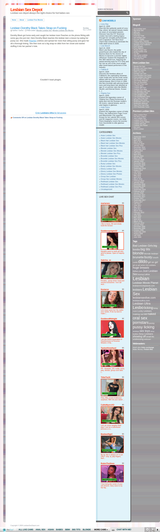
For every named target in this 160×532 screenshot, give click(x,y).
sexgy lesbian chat (140, 52)
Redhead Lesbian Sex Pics (111, 187)
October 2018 (139, 188)
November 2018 (139, 186)
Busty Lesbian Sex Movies (111, 166)
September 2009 (140, 232)
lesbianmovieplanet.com (144, 285)
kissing (141, 274)
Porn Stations (138, 48)
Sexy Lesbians (146, 334)
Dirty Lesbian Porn (140, 115)
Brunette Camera (140, 70)
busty (148, 257)
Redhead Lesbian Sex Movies (112, 184)
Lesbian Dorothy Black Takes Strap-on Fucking (38, 28)
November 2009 (139, 228)
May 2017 (137, 207)
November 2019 (139, 165)
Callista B (104, 69)
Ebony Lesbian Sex (108, 169)
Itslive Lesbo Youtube (141, 41)
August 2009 (138, 234)
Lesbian (141, 278)
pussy (151, 323)
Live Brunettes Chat (141, 93)
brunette (138, 257)
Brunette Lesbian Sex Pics (111, 161)
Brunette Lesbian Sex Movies (112, 158)
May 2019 (137, 175)
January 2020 (139, 161)
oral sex (140, 318)
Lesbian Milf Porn (140, 88)
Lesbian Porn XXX (140, 120)
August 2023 (138, 151)
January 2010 (139, 225)
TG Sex (136, 53)
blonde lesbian (151, 253)
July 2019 (137, 172)
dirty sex (137, 32)
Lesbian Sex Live (140, 124)
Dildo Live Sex (139, 72)
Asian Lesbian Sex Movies (111, 138)
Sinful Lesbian (139, 129)
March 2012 (138, 211)
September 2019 (140, 168)
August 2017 (138, 202)
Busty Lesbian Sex (108, 164)
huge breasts (141, 267)
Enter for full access (51, 113)
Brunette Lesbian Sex (109, 156)
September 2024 (140, 137)
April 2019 (137, 177)
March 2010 (138, 221)
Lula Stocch (105, 46)
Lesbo (138, 307)
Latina (147, 274)
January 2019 (139, 182)
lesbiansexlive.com (144, 297)
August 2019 (138, 170)
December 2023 (139, 147)
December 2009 (139, 226)
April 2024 (137, 140)
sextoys (136, 331)
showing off (139, 336)
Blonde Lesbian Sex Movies (63, 30)
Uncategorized (106, 189)
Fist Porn (137, 34)
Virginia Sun (105, 93)
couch (155, 257)
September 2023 (140, 149)
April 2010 (137, 219)
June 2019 (137, 174)
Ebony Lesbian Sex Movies (111, 171)
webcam (147, 339)
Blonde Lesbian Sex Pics (110, 153)
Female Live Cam (140, 73)
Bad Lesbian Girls (143, 245)
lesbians (137, 289)
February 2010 (139, 223)
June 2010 (137, 216)
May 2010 (137, 218)
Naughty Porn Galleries (142, 44)
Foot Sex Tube (139, 36)
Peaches (32, 41)
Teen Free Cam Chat (141, 105)
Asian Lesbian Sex (108, 135)
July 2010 (137, 214)
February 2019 (139, 181)
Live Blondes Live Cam (142, 91)
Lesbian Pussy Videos (141, 122)
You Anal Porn (139, 59)
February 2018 (139, 191)
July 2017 (137, 204)
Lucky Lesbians (145, 311)
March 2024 (138, 142)
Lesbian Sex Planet (141, 125)
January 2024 (139, 145)
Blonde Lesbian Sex (44, 30)
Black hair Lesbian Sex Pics (112, 146)
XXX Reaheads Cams (141, 107)
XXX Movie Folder (140, 57)
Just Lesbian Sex (140, 118)
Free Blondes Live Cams (142, 75)
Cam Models (109, 20)
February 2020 (139, 160)
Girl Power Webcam (141, 80)
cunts (135, 262)
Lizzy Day (104, 24)
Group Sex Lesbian (108, 176)
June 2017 (137, 205)
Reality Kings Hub (140, 50)
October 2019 (139, 167)
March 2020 (138, 158)
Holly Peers (105, 107)
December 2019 (139, 163)
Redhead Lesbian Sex (109, 182)
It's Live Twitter (139, 39)
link (157, 482)
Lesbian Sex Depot (26, 9)
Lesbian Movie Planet (145, 282)
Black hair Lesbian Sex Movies (113, 143)
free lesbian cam (139, 37)
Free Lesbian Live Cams (142, 77)
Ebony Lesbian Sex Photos (111, 174)
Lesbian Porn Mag (140, 89)
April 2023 (137, 154)
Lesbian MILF (139, 86)
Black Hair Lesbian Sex (110, 141)
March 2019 (138, 179)
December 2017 (139, 195)
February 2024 (139, 144)
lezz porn (137, 127)
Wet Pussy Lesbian (140, 55)
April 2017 (137, 209)
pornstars (141, 322)
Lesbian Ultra (141, 303)
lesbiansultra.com (141, 300)
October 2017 (139, 198)
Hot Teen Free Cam (141, 84)
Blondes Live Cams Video (143, 68)
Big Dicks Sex (139, 30)
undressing (138, 339)
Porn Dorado (138, 46)
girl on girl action (139, 265)
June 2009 (137, 237)
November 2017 (139, 197)
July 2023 (137, 153)
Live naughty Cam (140, 95)
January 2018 (139, 193)
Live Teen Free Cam (141, 98)
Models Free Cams (140, 100)
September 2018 (140, 190)
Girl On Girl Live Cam (141, 79)
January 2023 (139, 156)
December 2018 (139, 184)
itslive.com (137, 271)
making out (138, 314)
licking (148, 307)
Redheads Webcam (141, 103)
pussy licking (143, 327)
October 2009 (139, 230)
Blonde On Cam (139, 66)
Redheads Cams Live (141, 102)
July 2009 (137, 235)
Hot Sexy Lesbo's (140, 117)
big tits (145, 249)
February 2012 (139, 212)
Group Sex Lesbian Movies (111, 179)
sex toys (145, 331)
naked (152, 314)
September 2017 (140, 200)
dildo (142, 261)
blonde (138, 253)
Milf (145, 314)
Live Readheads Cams (142, 96)
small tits (150, 336)
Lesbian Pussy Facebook (143, 43)
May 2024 (137, 138)
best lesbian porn (140, 29)
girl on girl (153, 262)
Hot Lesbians (151, 265)
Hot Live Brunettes (140, 82)
